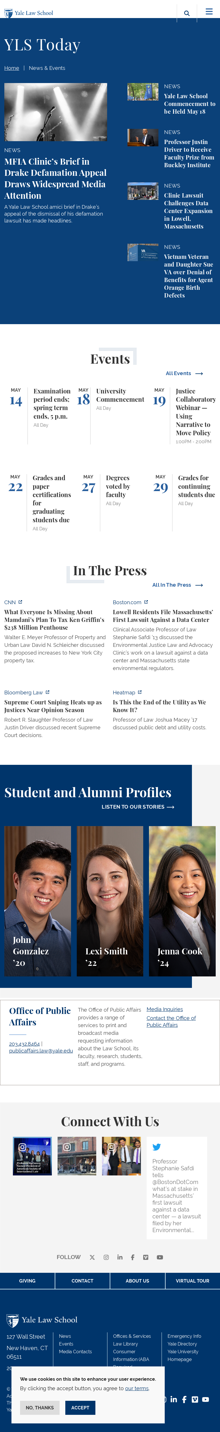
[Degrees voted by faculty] (110, 502)
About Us (137, 1281)
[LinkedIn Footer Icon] (173, 1400)
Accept (80, 1408)
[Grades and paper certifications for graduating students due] (37, 502)
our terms (137, 1388)
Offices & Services (132, 1336)
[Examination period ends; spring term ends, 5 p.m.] (37, 416)
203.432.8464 (24, 1044)
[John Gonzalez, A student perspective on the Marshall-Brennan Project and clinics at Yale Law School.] (37, 901)
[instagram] (106, 1257)
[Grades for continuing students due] (182, 502)
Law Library (125, 1344)
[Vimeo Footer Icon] (195, 1400)
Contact (82, 1281)
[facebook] (133, 1257)
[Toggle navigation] (209, 12)
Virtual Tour (192, 1281)
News (65, 1336)
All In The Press (172, 585)
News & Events (47, 68)
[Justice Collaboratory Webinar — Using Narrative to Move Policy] (182, 416)
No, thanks (40, 1408)
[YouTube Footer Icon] (205, 1400)
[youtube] (160, 1257)
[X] (92, 1257)
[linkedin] (120, 1257)
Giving (27, 1281)
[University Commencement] (110, 416)
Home (11, 68)
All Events (179, 373)
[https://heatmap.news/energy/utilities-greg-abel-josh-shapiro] (164, 711)
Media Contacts (75, 1351)
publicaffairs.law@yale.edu (41, 1051)
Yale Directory (182, 1344)
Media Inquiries (165, 1009)
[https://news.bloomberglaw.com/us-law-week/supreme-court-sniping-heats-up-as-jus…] (55, 715)
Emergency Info (184, 1336)
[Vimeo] (145, 1257)
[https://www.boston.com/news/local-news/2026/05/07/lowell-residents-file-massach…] (164, 637)
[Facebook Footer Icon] (184, 1400)
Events (66, 1344)
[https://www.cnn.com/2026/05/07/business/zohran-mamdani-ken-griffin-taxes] (55, 633)
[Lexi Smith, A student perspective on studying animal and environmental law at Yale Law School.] (110, 901)
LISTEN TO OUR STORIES (133, 807)
